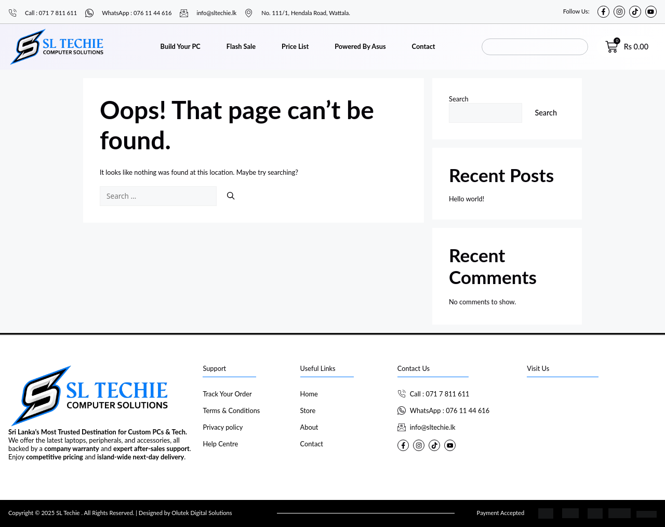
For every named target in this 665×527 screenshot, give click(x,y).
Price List (295, 46)
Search (459, 99)
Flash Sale (241, 46)
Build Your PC (181, 46)
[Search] (230, 196)
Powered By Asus (360, 46)
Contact (423, 46)
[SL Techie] (592, 425)
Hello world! (466, 199)
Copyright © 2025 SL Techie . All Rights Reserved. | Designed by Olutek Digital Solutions (120, 512)
